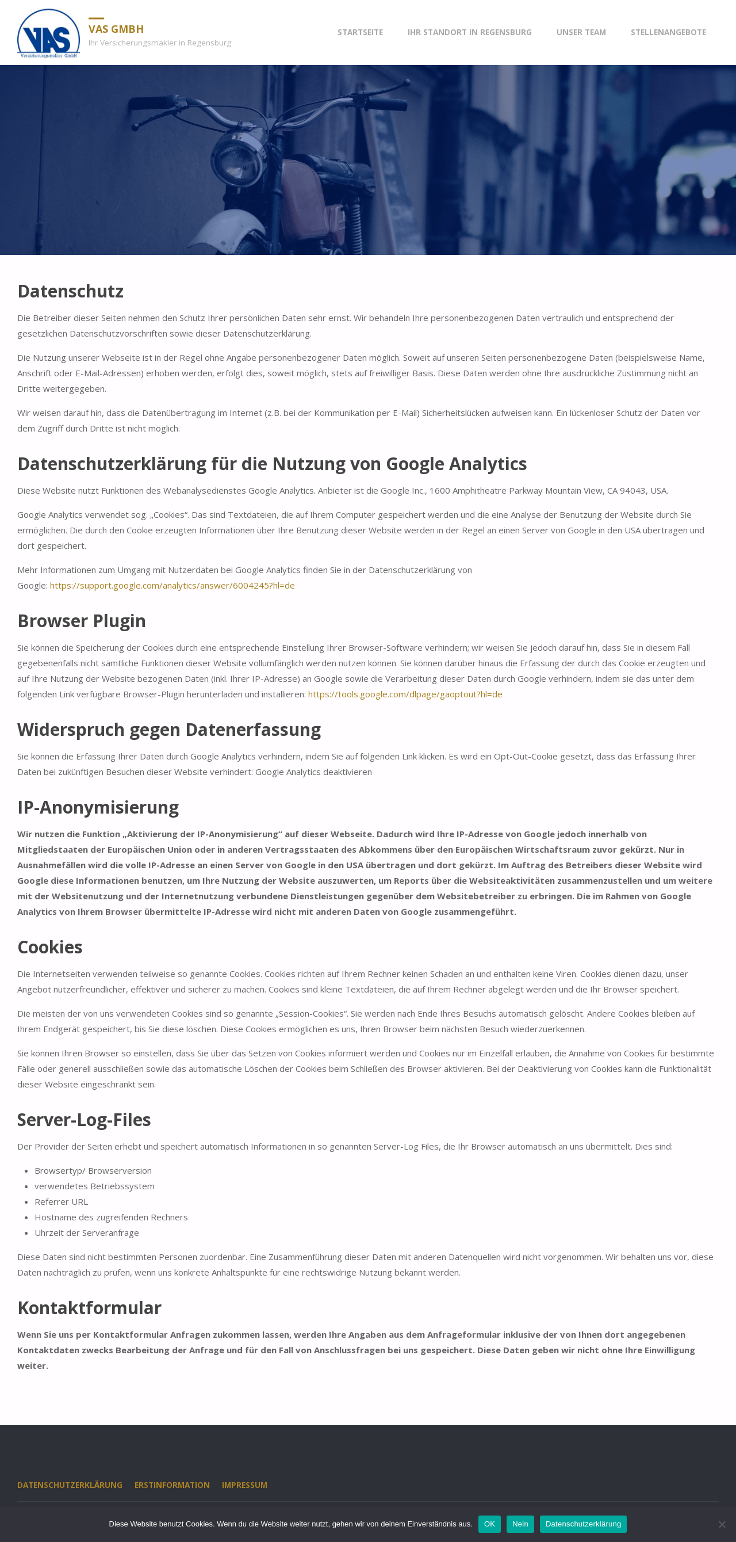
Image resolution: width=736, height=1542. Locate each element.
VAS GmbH (116, 28)
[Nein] (721, 1524)
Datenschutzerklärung (69, 1485)
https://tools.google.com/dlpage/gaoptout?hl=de (405, 694)
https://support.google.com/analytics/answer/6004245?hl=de (172, 585)
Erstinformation (172, 1485)
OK (489, 1524)
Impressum (244, 1485)
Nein (520, 1524)
